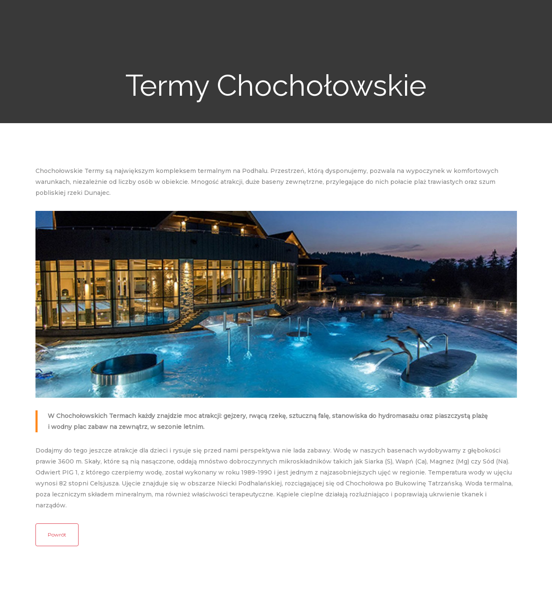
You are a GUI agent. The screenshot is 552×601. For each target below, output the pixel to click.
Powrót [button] (57, 534)
